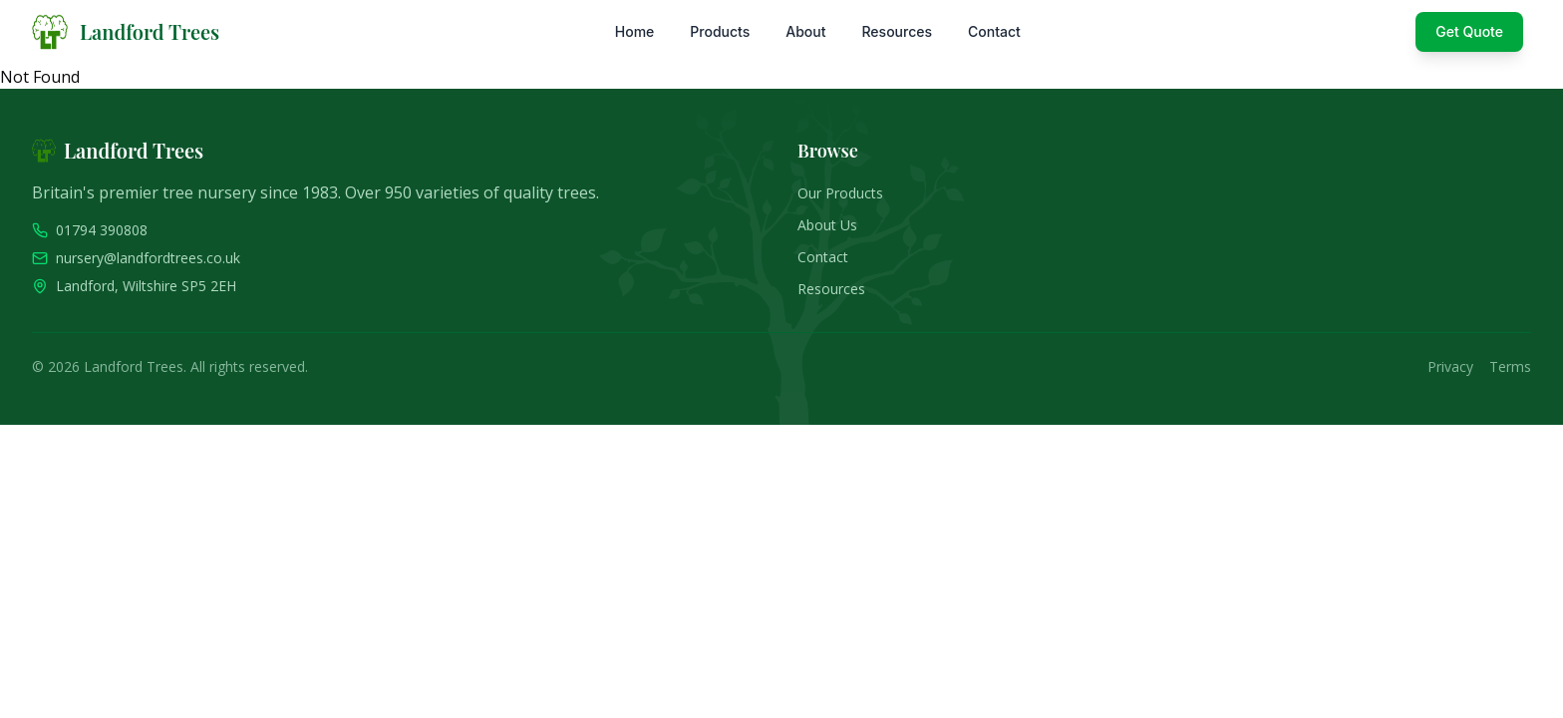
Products (720, 31)
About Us (827, 224)
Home (635, 31)
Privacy (1450, 366)
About (805, 31)
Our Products (840, 192)
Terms (1510, 366)
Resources (896, 31)
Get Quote (1469, 31)
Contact (994, 31)
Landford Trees (149, 31)
